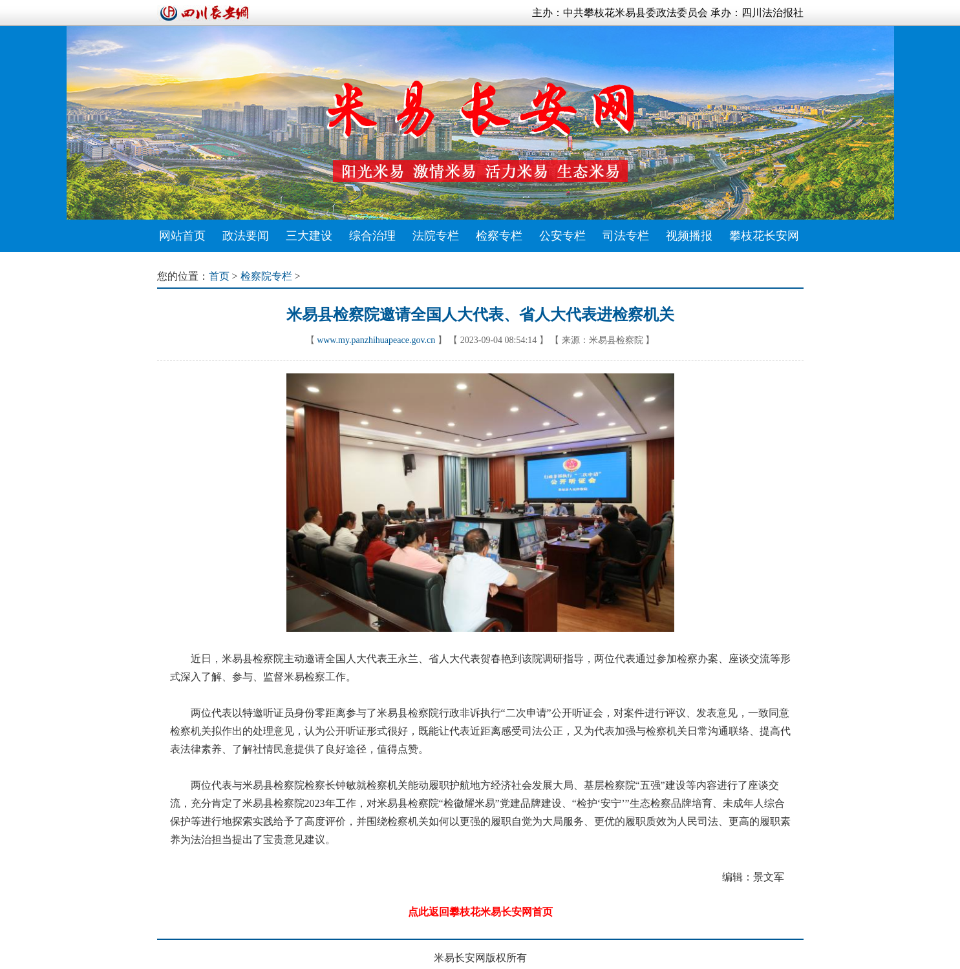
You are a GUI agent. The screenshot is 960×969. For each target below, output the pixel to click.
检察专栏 (499, 235)
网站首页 (182, 235)
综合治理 (372, 235)
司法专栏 (626, 235)
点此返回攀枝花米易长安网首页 (480, 911)
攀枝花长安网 (764, 235)
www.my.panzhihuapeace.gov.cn (376, 340)
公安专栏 (562, 235)
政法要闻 (245, 235)
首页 (219, 276)
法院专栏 (435, 235)
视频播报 (689, 235)
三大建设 (309, 235)
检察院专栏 (266, 276)
